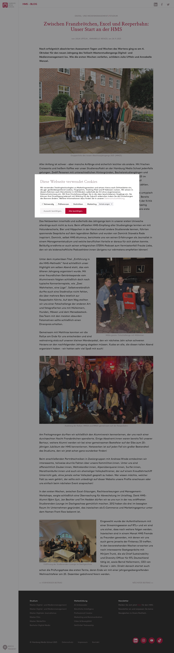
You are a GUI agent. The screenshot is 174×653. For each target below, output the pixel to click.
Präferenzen (63, 204)
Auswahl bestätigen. (53, 211)
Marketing (92, 204)
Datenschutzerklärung (114, 198)
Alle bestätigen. (76, 211)
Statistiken (78, 204)
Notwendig (49, 204)
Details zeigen (104, 204)
